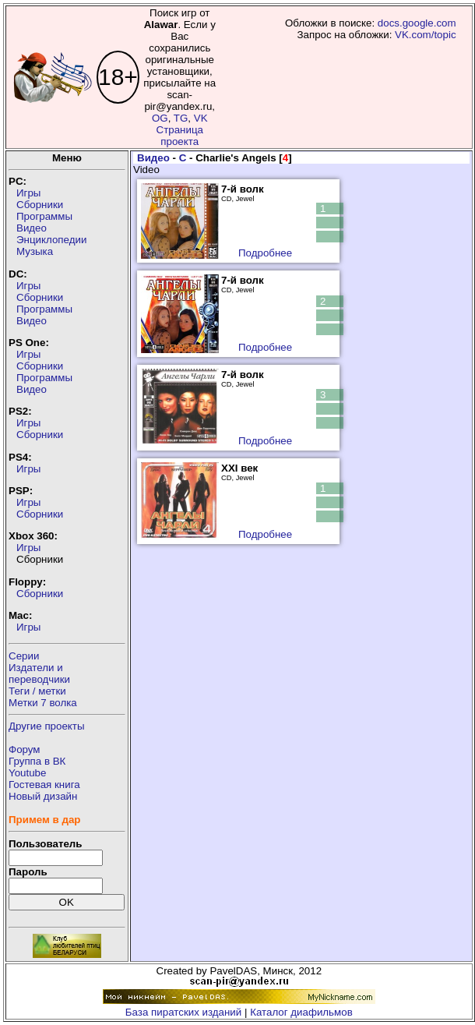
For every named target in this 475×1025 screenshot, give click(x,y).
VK (201, 118)
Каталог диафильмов (301, 1012)
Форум (24, 749)
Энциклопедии (51, 240)
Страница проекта (180, 135)
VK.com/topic (425, 35)
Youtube (27, 773)
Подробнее (265, 253)
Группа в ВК (37, 761)
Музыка (34, 251)
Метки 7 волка (43, 703)
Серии (24, 656)
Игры (28, 193)
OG (160, 118)
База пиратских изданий (183, 1012)
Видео (31, 228)
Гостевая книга (44, 784)
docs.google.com (417, 23)
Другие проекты (47, 726)
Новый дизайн (43, 796)
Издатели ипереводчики (39, 673)
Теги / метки (37, 691)
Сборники (39, 204)
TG (181, 118)
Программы (44, 216)
